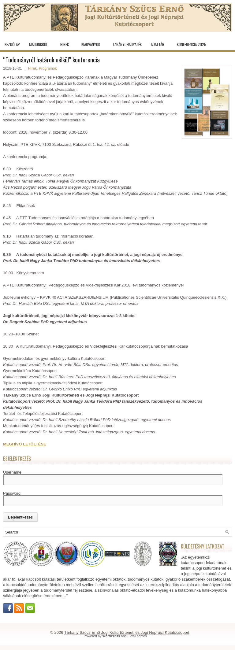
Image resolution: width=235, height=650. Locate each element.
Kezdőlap (12, 44)
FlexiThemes (137, 636)
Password (12, 493)
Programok (48, 68)
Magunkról (38, 44)
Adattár (157, 44)
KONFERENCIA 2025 (191, 44)
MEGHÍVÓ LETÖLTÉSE (24, 444)
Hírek (64, 44)
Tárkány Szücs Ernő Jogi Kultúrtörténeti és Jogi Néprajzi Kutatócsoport (126, 632)
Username (12, 472)
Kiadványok (90, 44)
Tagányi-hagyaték (127, 44)
